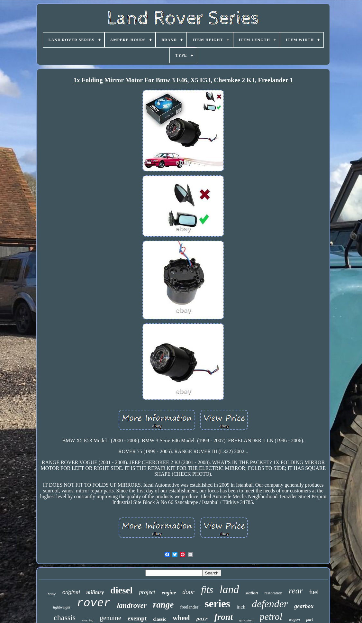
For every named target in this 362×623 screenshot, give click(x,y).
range (163, 604)
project (147, 592)
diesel (121, 590)
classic (159, 619)
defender (270, 603)
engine (169, 592)
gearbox (303, 606)
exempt (137, 618)
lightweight (61, 607)
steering (87, 620)
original (71, 592)
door (188, 591)
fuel (314, 592)
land (229, 589)
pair (202, 619)
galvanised (246, 620)
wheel (181, 618)
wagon (294, 619)
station (251, 593)
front (223, 617)
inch (241, 606)
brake (52, 594)
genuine (110, 618)
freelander (189, 607)
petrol (271, 616)
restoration (273, 593)
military (95, 592)
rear (296, 590)
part (309, 619)
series (217, 603)
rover (94, 603)
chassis (65, 617)
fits (207, 589)
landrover (132, 605)
